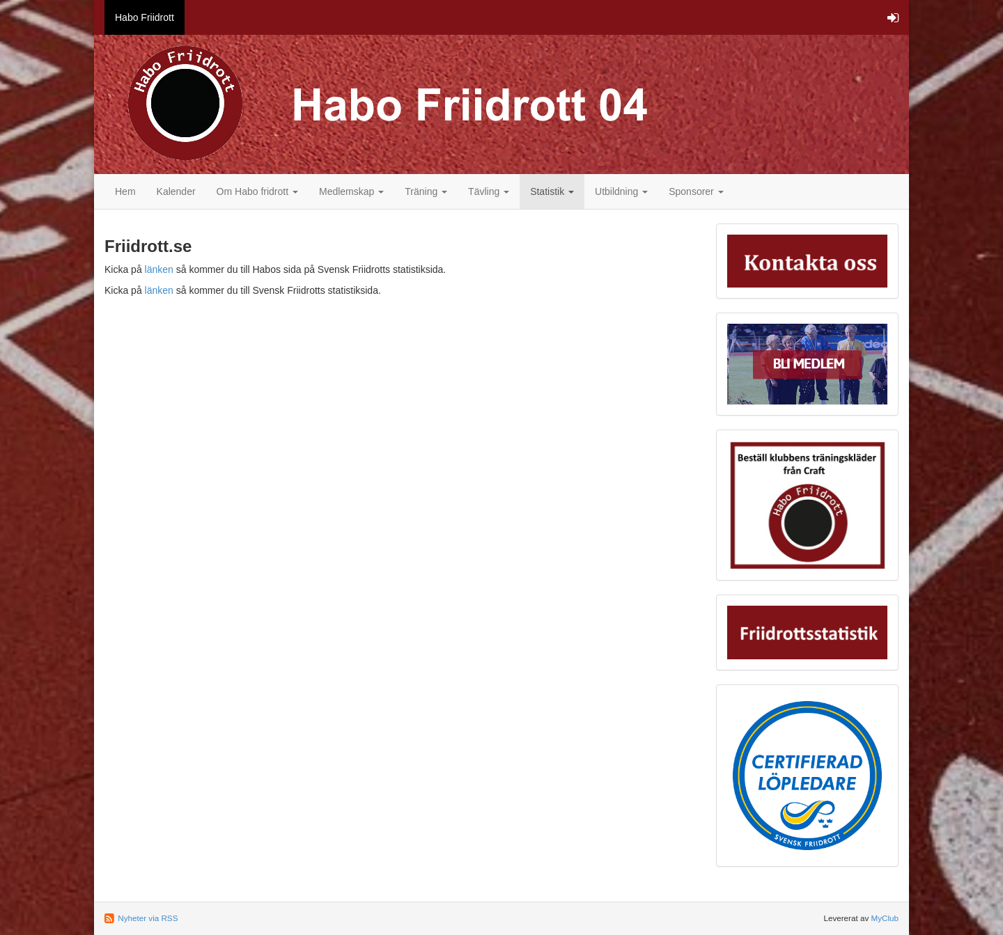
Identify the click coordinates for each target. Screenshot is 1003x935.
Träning (426, 191)
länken (159, 269)
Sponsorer (696, 191)
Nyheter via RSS (148, 917)
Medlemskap (351, 191)
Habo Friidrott (144, 17)
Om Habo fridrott (257, 191)
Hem (125, 191)
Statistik (552, 191)
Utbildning (621, 191)
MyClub (885, 917)
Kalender (176, 191)
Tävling (488, 191)
